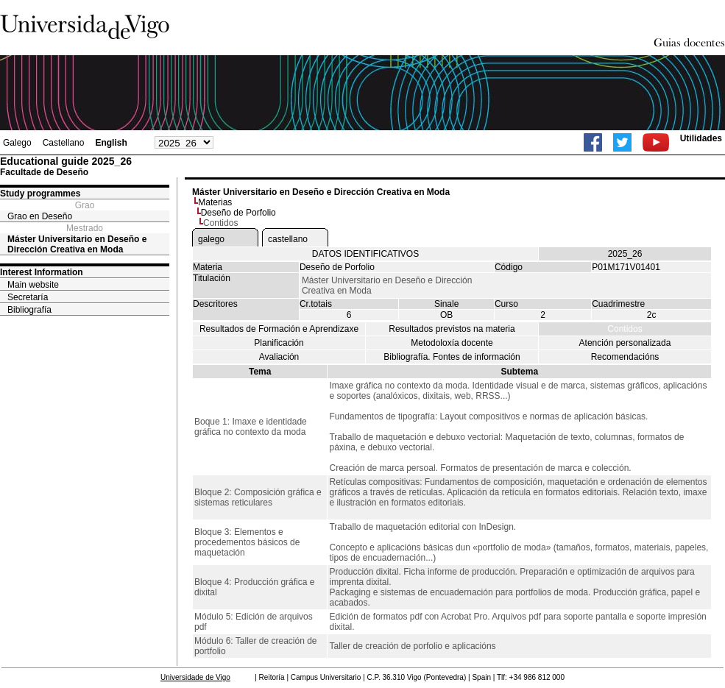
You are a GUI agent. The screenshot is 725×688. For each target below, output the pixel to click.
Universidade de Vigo (195, 677)
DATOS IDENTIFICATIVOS (365, 254)
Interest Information (41, 272)
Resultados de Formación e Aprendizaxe (278, 329)
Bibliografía (29, 310)
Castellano (64, 143)
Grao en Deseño (39, 216)
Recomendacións (625, 357)
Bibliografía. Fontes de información (451, 357)
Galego (17, 143)
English (111, 143)
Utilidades (701, 138)
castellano (288, 239)
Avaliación (279, 357)
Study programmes (40, 193)
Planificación (278, 343)
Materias (215, 202)
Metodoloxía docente (451, 343)
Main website (33, 285)
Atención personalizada (625, 343)
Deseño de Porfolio (238, 213)
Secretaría (27, 297)
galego (211, 239)
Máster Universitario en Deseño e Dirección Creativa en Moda (76, 244)
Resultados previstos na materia (451, 329)
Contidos (624, 329)
